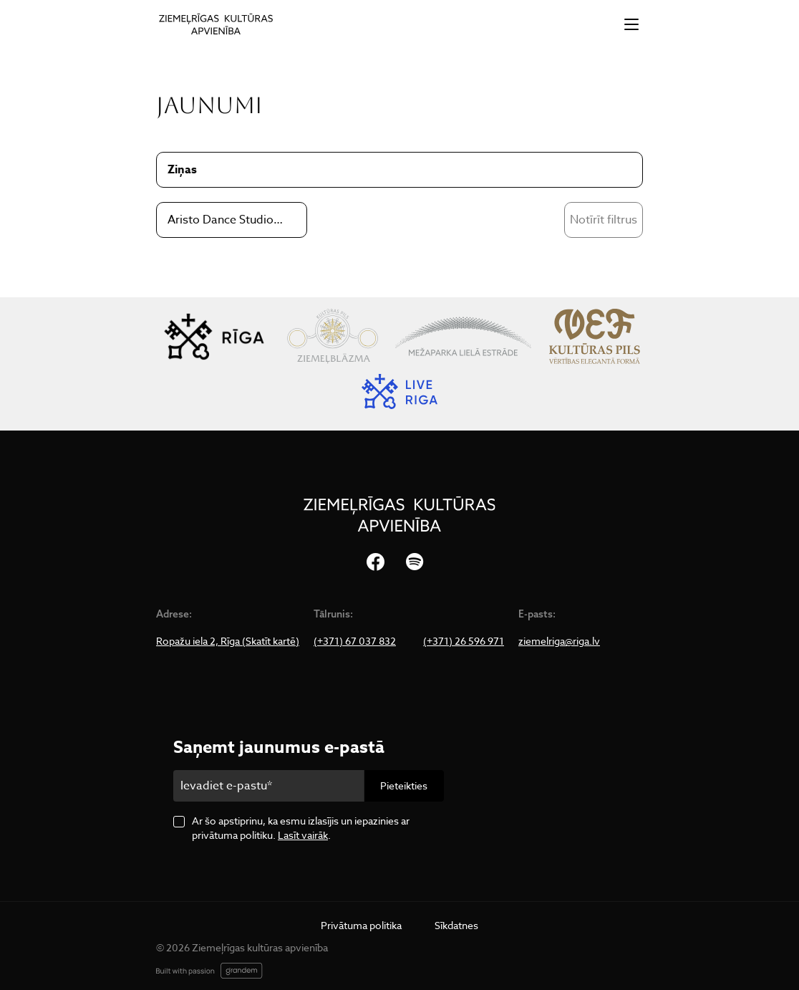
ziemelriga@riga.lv (559, 641)
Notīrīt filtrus (603, 220)
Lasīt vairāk (303, 835)
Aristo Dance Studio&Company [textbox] (226, 220)
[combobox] (231, 220)
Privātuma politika (361, 925)
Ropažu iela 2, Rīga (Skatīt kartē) (227, 641)
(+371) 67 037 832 (355, 641)
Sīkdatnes (456, 925)
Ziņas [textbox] (182, 169)
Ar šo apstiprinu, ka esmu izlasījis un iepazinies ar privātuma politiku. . (301, 828)
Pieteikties (403, 785)
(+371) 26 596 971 (463, 641)
